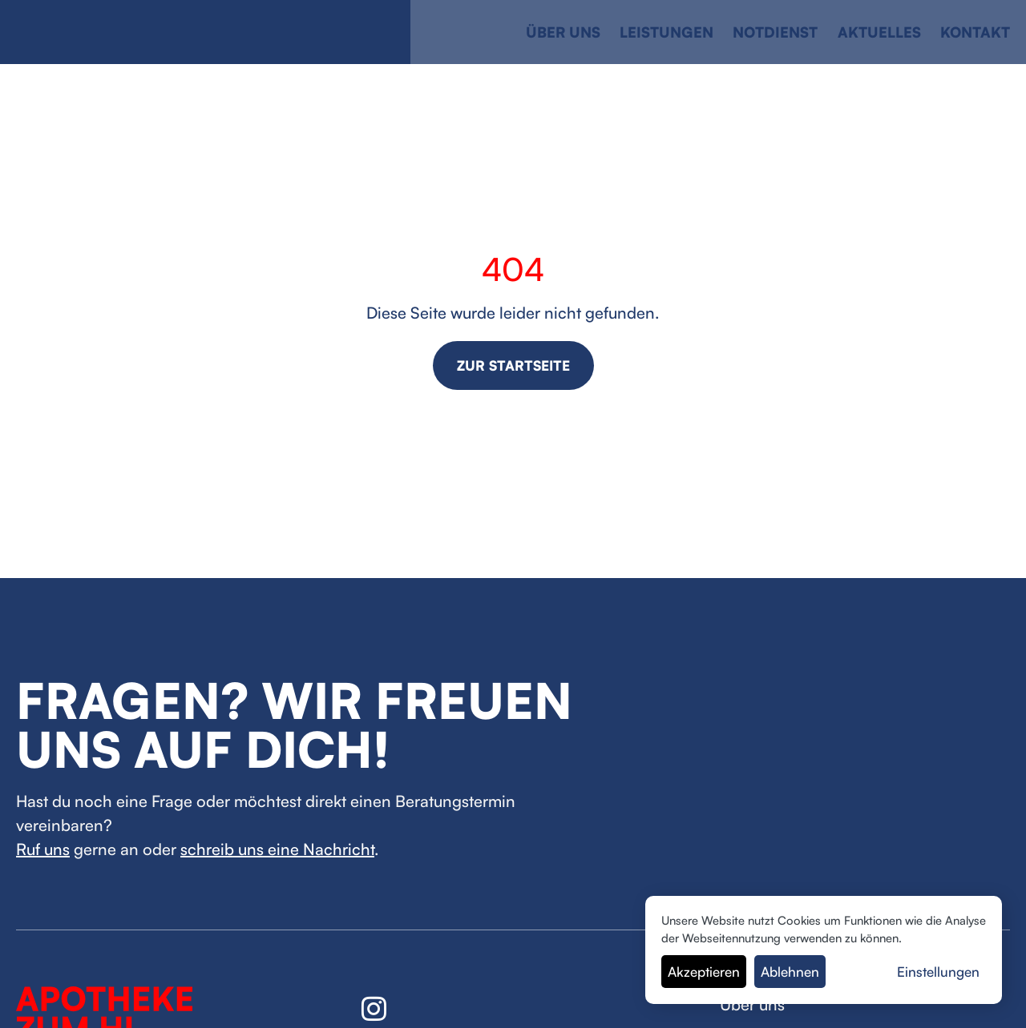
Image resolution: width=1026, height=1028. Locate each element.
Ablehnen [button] (790, 971)
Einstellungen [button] (938, 971)
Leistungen (666, 32)
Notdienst (775, 32)
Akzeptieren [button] (704, 971)
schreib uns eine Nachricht (277, 849)
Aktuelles (879, 32)
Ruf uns (43, 849)
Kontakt (975, 32)
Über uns (563, 32)
